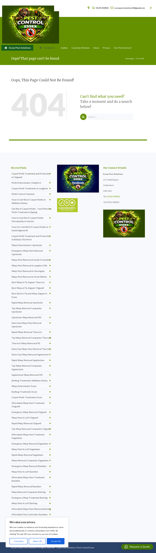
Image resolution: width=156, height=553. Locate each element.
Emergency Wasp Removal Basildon (29, 466)
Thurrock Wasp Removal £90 (26, 343)
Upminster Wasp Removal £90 (26, 317)
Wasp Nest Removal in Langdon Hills (29, 265)
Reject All (37, 541)
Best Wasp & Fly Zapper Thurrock (28, 282)
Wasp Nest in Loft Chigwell (25, 417)
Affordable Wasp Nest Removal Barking (31, 508)
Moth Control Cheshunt (23, 194)
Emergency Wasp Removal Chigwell (29, 412)
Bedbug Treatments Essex (24, 391)
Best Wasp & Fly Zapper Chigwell (28, 288)
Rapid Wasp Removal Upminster (27, 302)
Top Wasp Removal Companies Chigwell (31, 428)
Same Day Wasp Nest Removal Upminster (26, 325)
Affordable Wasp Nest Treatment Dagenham (28, 436)
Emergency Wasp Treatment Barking (30, 497)
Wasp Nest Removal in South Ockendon (31, 259)
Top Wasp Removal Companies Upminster (27, 310)
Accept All (55, 541)
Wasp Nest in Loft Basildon (25, 471)
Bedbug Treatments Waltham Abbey (30, 380)
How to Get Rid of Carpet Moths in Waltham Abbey (29, 201)
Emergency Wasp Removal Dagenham (30, 443)
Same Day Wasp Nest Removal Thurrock (31, 349)
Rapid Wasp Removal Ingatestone (28, 360)
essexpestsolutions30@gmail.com (128, 8)
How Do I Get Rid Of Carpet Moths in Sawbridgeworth (30, 229)
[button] (137, 547)
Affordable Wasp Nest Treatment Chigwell (28, 405)
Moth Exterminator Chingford (26, 182)
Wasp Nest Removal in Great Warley (29, 276)
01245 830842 (100, 8)
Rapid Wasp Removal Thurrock (27, 332)
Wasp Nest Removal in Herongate (28, 271)
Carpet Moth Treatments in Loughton (30, 188)
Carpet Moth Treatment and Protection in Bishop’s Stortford (31, 238)
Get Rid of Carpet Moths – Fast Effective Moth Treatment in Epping (31, 210)
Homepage (129, 58)
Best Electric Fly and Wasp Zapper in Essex (29, 295)
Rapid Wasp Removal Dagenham (27, 454)
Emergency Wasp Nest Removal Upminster (27, 252)
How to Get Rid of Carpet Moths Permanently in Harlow (28, 219)
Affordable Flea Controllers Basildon (30, 514)
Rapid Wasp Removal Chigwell (26, 423)
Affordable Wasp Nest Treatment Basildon (28, 479)
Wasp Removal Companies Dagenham (30, 460)
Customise (18, 541)
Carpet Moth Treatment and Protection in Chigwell (31, 175)
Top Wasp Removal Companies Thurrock (31, 337)
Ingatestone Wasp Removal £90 (27, 374)
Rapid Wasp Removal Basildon (26, 486)
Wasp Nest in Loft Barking (24, 503)
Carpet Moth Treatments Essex (27, 397)
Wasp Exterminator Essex (24, 386)
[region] (37, 532)
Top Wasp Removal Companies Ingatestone (27, 367)
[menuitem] (17, 48)
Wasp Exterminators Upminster (27, 245)
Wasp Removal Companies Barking (29, 492)
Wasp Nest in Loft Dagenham (26, 449)
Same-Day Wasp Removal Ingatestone (30, 354)
